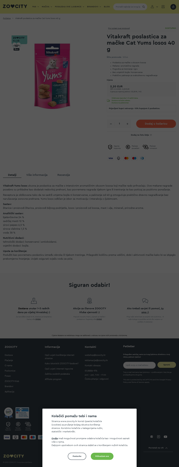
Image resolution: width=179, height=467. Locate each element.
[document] (90, 439)
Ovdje (55, 438)
